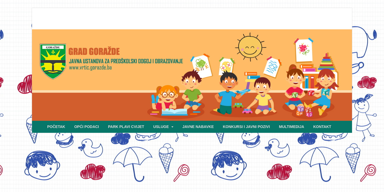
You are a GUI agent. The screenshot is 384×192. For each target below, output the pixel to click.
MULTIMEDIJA (291, 127)
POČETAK (56, 127)
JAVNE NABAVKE (198, 127)
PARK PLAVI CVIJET (126, 127)
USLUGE (161, 127)
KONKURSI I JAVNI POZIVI (246, 127)
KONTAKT (322, 127)
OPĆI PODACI (86, 127)
